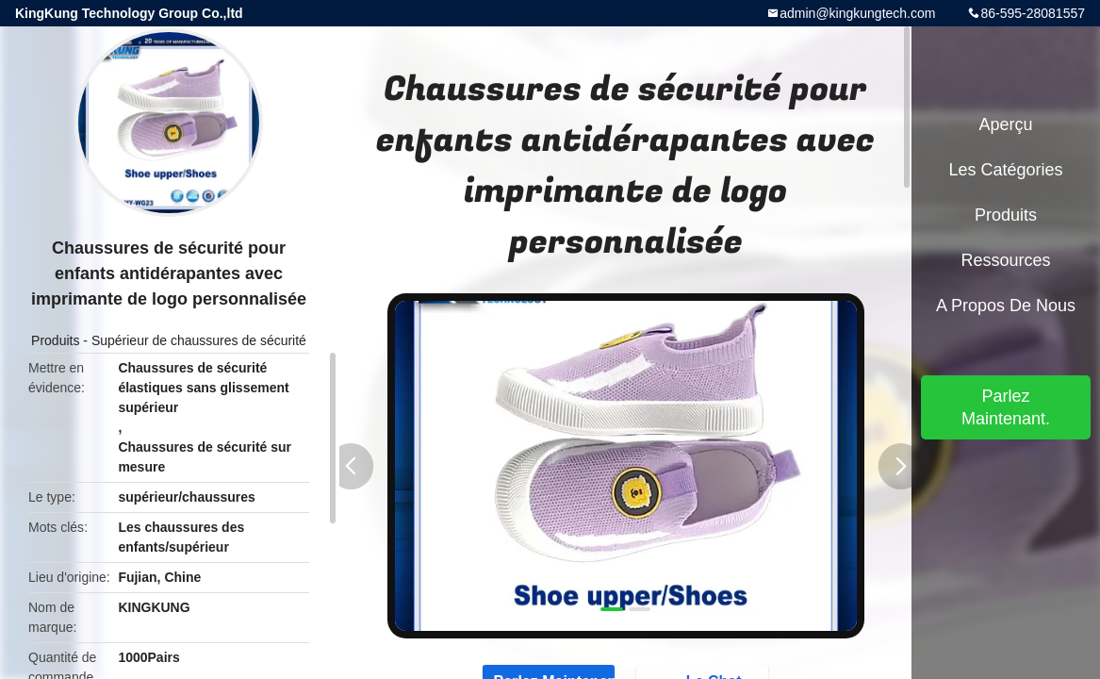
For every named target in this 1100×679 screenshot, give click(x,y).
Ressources (1005, 260)
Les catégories (1005, 169)
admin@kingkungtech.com (857, 13)
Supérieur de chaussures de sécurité (198, 340)
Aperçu (1005, 124)
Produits (55, 340)
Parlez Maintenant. (1005, 407)
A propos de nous (1005, 305)
